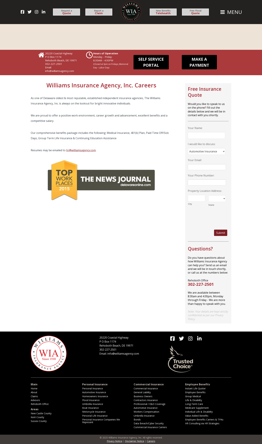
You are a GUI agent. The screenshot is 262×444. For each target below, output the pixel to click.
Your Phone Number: (201, 175)
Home (34, 388)
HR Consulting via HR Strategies (202, 423)
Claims (34, 396)
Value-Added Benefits (196, 415)
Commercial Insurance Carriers (150, 427)
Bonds (137, 419)
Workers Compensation (146, 411)
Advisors (35, 400)
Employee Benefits (195, 392)
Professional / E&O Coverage (149, 404)
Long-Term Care (194, 404)
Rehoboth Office (40, 404)
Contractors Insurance (146, 400)
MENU (230, 12)
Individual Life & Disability (199, 411)
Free (195, 12)
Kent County (37, 417)
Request (66, 12)
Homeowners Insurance (95, 396)
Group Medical (193, 396)
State (211, 204)
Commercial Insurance (146, 388)
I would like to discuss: (201, 144)
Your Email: (195, 160)
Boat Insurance (90, 407)
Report (98, 12)
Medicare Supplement (197, 407)
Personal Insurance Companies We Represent (101, 421)
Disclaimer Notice (134, 441)
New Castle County (41, 413)
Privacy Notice (114, 441)
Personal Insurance (92, 388)
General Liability (142, 392)
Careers (151, 441)
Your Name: (195, 128)
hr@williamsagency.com (81, 150)
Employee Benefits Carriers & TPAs (204, 419)
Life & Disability (193, 400)
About (34, 392)
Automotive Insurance (94, 392)
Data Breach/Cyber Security (149, 423)
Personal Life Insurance (95, 415)
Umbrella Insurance (92, 404)
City (190, 203)
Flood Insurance (91, 400)
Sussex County (39, 421)
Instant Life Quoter (195, 388)
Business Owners (143, 396)
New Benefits (163, 12)
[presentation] (207, 216)
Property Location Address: (205, 191)
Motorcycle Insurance (94, 411)
